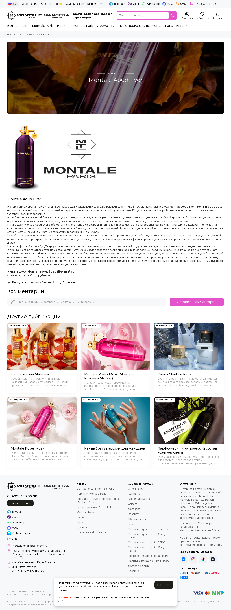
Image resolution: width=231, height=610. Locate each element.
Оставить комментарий (197, 302)
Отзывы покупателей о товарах (148, 529)
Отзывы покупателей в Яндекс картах (148, 549)
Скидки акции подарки (81, 3)
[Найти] (173, 15)
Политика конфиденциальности (149, 561)
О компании (30, 3)
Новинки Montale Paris (75, 25)
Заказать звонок (20, 503)
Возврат (133, 514)
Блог (23, 34)
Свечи (80, 517)
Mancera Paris (85, 512)
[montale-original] (38, 15)
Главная (11, 34)
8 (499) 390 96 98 (202, 3)
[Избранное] (202, 15)
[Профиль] (187, 15)
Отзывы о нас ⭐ (51, 3)
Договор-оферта (139, 566)
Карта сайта (41, 591)
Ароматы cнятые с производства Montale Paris (135, 25)
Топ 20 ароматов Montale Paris (96, 507)
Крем (80, 522)
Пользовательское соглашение (148, 555)
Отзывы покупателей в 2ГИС (146, 542)
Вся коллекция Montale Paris (30, 25)
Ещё (179, 25)
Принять (164, 585)
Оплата (132, 504)
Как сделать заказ (139, 498)
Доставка (134, 509)
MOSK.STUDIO (27, 594)
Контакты (134, 493)
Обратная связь (138, 519)
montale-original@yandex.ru (29, 545)
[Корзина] (217, 15)
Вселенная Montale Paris (93, 532)
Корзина (133, 571)
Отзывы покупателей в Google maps (147, 536)
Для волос (83, 527)
